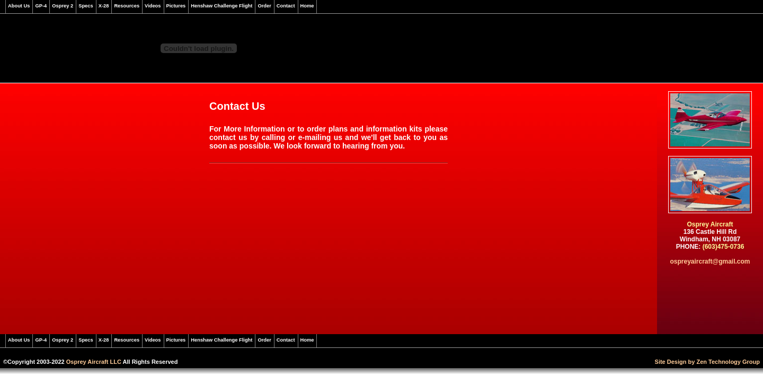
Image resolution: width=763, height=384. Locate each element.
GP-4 (41, 5)
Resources (126, 5)
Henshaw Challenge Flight (221, 5)
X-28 (104, 5)
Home (307, 5)
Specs (85, 5)
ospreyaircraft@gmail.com (710, 261)
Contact (286, 5)
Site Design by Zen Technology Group (707, 362)
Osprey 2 (62, 5)
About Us (19, 5)
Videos (153, 5)
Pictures (176, 5)
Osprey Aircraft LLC (93, 362)
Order (264, 5)
